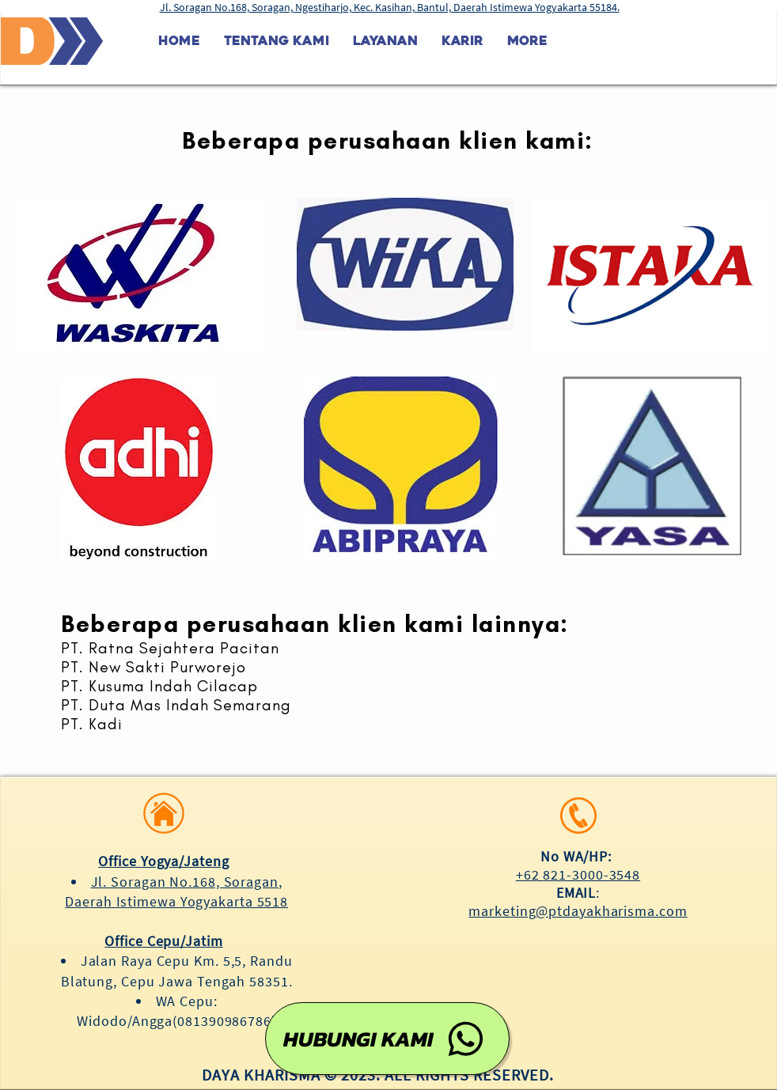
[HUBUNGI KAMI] (387, 1038)
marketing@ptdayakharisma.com (577, 911)
